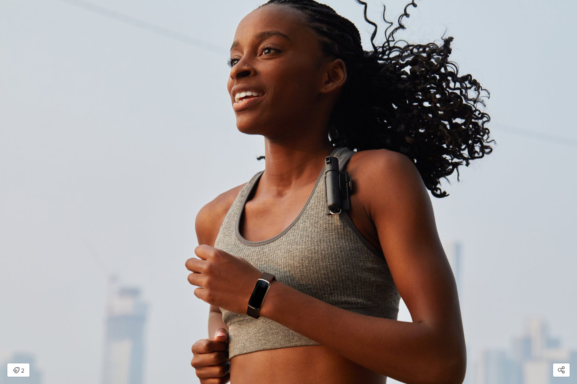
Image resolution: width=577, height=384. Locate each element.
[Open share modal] (561, 370)
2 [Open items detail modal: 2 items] (18, 370)
